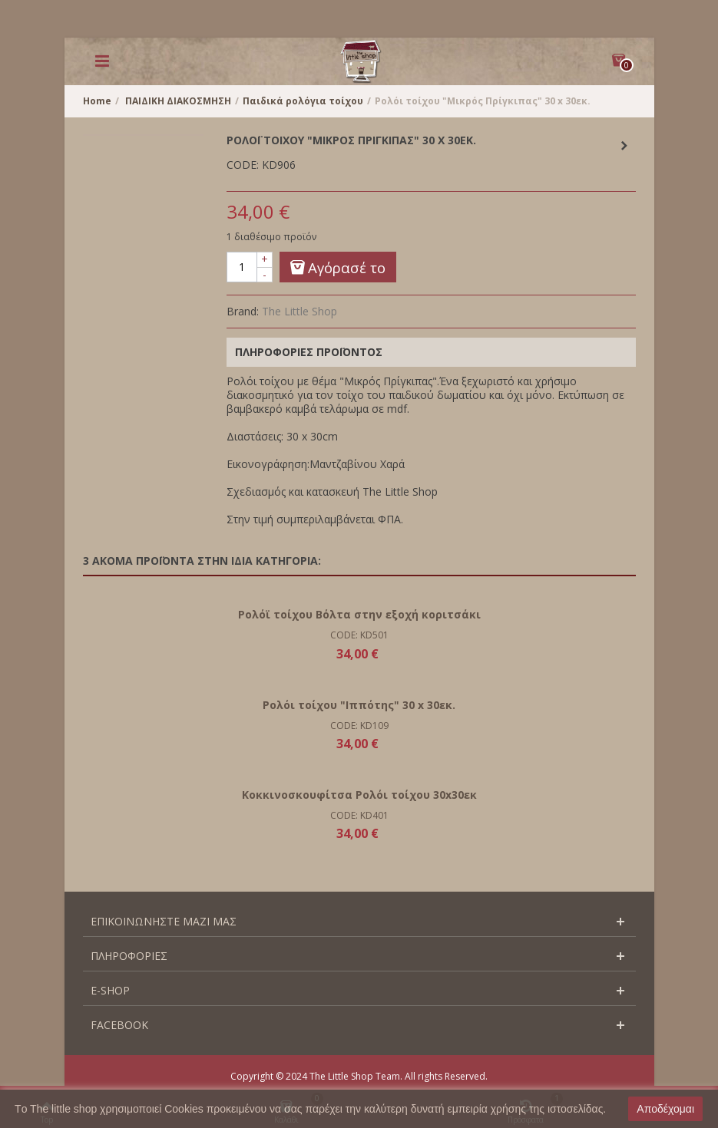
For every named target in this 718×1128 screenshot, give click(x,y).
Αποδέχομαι (665, 1109)
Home (97, 100)
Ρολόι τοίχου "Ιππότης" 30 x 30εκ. (359, 705)
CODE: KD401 (359, 815)
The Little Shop (299, 311)
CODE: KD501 (359, 635)
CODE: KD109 (359, 725)
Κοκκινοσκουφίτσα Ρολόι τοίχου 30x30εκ (359, 794)
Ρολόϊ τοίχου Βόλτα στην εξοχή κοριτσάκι (359, 614)
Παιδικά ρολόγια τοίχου (303, 100)
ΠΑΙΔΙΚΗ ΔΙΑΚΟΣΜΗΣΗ (178, 100)
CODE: (243, 165)
